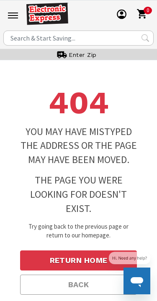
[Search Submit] (145, 38)
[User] (122, 14)
